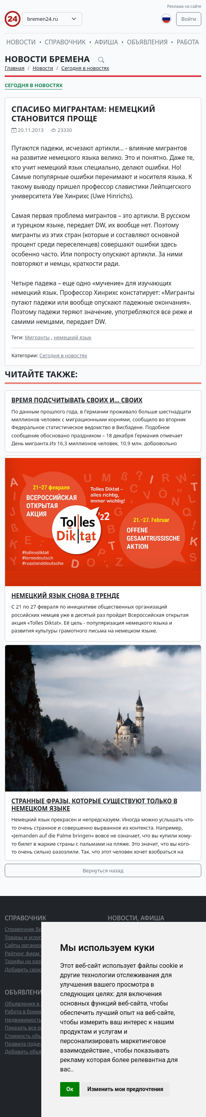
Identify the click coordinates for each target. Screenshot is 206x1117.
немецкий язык (73, 337)
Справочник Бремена (31, 928)
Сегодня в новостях (85, 67)
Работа (188, 42)
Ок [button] (70, 1089)
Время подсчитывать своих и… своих (76, 400)
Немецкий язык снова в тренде (65, 596)
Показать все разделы (32, 1027)
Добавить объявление (32, 1051)
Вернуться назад (103, 870)
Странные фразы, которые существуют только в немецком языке (94, 804)
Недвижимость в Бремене (36, 1019)
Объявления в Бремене (33, 1003)
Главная (14, 67)
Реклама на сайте (184, 6)
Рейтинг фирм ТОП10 (31, 953)
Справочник (65, 42)
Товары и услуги (24, 937)
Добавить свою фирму (32, 969)
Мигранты (37, 337)
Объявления (147, 42)
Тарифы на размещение (34, 961)
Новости (21, 42)
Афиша (106, 42)
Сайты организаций (29, 945)
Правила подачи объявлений (40, 1043)
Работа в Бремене (26, 1011)
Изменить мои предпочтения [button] (125, 1089)
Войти (188, 18)
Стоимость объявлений (33, 1035)
